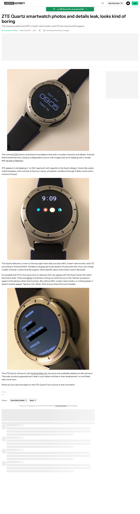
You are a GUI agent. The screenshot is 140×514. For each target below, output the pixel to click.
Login (135, 3)
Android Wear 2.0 (39, 373)
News (4, 392)
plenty (29, 278)
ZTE (16, 154)
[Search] (103, 3)
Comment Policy (61, 406)
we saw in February (14, 160)
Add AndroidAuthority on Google (56, 30)
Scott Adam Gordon (11, 30)
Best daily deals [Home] (116, 3)
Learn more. (89, 12)
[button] (70, 3)
